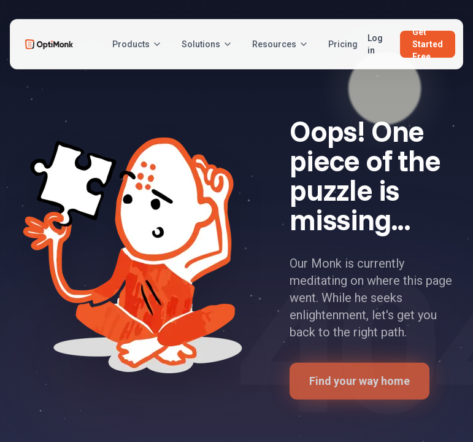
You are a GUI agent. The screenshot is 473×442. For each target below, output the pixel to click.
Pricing (343, 44)
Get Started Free (427, 44)
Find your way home (359, 384)
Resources (280, 44)
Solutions (207, 44)
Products (137, 44)
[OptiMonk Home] (49, 43)
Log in (375, 44)
